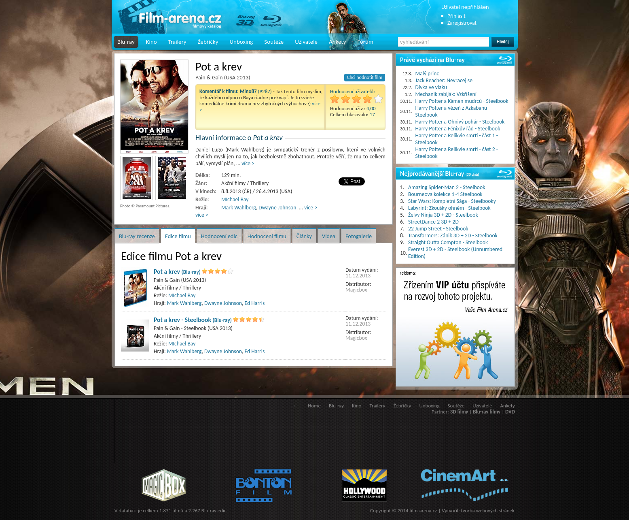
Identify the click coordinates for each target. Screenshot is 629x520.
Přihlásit (456, 16)
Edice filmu (178, 236)
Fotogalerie (358, 236)
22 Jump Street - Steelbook (438, 228)
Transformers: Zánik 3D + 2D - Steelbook (453, 235)
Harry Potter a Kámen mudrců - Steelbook (461, 101)
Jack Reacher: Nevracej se (443, 80)
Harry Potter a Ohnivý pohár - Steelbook (460, 121)
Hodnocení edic (219, 236)
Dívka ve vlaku (431, 87)
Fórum (365, 41)
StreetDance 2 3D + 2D (433, 221)
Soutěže (274, 41)
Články (304, 236)
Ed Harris (255, 303)
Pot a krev (177, 271)
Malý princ (427, 73)
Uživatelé (306, 41)
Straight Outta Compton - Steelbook (448, 242)
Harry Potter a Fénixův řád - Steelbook (457, 128)
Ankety (337, 41)
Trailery (177, 41)
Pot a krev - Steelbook (193, 320)
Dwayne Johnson (277, 207)
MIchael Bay (234, 199)
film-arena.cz (423, 510)
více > (247, 163)
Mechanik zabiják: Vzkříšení (446, 94)
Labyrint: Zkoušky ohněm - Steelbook (449, 208)
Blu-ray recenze (137, 236)
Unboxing (241, 41)
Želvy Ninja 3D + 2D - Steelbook (443, 214)
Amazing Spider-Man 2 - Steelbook (446, 187)
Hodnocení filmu (267, 236)
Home (314, 406)
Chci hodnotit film (364, 77)
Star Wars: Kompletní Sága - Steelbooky (452, 201)
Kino (151, 41)
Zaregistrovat (462, 22)
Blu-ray (126, 41)
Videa (328, 236)
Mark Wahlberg (238, 207)
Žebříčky (208, 41)
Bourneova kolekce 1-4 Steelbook (445, 194)
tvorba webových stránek (488, 510)
